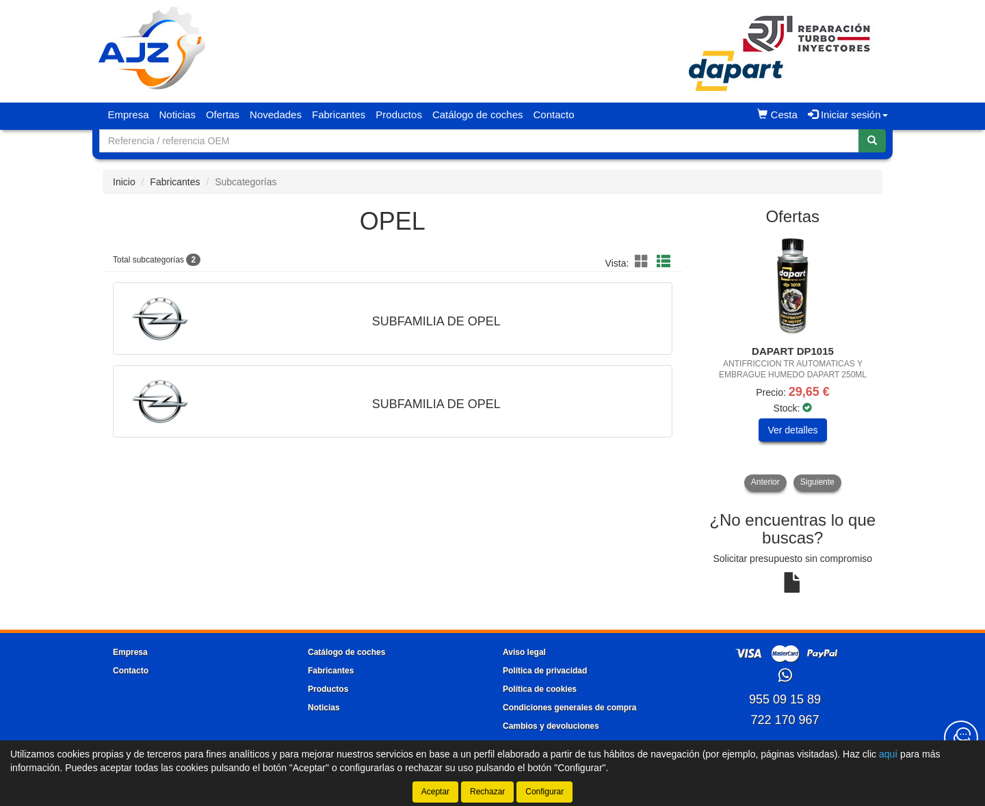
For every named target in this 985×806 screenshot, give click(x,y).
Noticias (177, 114)
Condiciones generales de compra (569, 707)
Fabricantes (338, 114)
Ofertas (222, 114)
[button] (644, 261)
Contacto (553, 114)
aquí (888, 754)
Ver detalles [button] (792, 430)
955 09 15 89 (785, 699)
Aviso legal (524, 652)
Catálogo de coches (477, 114)
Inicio (124, 181)
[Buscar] (872, 140)
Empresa (128, 114)
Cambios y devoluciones (551, 726)
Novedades (276, 114)
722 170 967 (784, 720)
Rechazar (487, 791)
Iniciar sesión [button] (848, 114)
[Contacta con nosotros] (961, 738)
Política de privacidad (545, 670)
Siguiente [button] (817, 482)
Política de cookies (540, 689)
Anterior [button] (765, 482)
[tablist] (793, 363)
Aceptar (435, 791)
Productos (399, 114)
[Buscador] (479, 140)
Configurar (544, 791)
